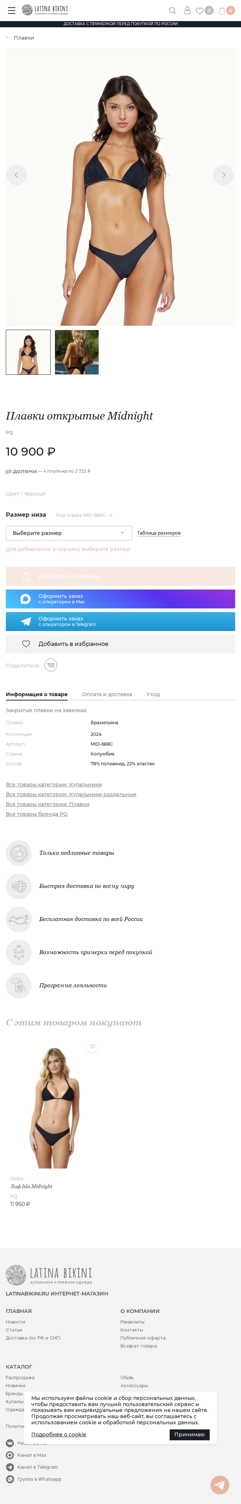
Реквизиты (133, 1322)
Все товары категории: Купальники (54, 785)
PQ (9, 432)
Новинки (15, 1385)
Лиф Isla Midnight (31, 1186)
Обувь (127, 1377)
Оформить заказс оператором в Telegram (67, 621)
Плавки (24, 38)
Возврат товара (139, 1346)
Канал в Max (32, 1455)
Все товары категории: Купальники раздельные (71, 794)
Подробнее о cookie (58, 1434)
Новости (15, 1322)
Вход (190, 10)
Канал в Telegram (37, 1467)
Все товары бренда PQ (37, 814)
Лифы (17, 1178)
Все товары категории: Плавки (48, 804)
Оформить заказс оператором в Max (62, 598)
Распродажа (20, 1377)
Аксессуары (134, 1385)
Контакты (132, 1330)
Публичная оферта (143, 1338)
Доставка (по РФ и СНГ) (33, 1338)
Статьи (14, 1330)
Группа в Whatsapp (39, 1479)
